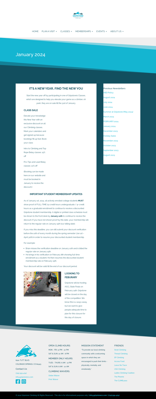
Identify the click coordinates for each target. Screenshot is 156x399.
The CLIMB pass (120, 381)
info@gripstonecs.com (24, 377)
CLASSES (65, 32)
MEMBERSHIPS (83, 32)
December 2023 (110, 131)
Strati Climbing (120, 350)
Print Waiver (53, 379)
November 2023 (110, 141)
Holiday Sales (109, 136)
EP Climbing (119, 357)
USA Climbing (119, 369)
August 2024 (109, 97)
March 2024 (108, 117)
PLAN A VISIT (48, 32)
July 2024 (107, 102)
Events (100, 32)
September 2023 (110, 150)
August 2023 (109, 155)
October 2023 (109, 145)
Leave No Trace (120, 365)
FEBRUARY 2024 (110, 121)
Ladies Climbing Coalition (124, 373)
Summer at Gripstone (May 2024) (118, 112)
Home (35, 32)
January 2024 (109, 126)
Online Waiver (54, 376)
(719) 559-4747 (21, 373)
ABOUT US (115, 32)
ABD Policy (108, 92)
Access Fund (119, 361)
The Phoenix (119, 377)
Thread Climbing (121, 354)
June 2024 (108, 107)
